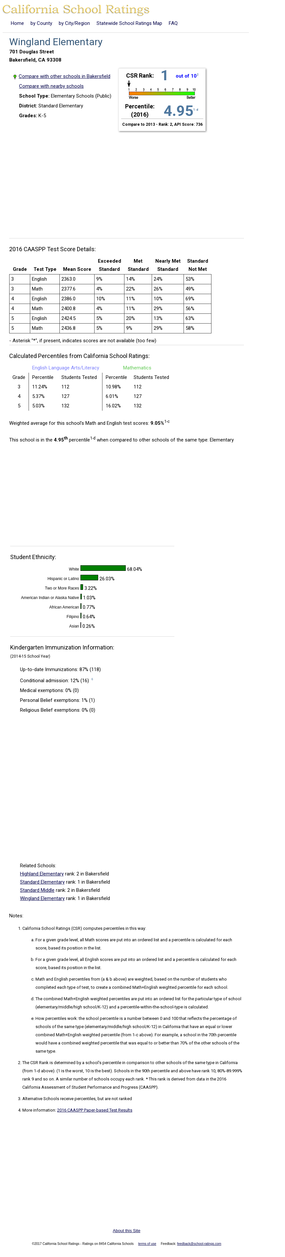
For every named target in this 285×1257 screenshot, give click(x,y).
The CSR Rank (35, 1062)
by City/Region (74, 23)
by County (41, 23)
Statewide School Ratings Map (129, 23)
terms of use (147, 1244)
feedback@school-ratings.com (199, 1244)
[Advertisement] (129, 181)
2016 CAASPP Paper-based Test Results (94, 1110)
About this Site (127, 1230)
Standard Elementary (42, 882)
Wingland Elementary (42, 898)
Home (17, 23)
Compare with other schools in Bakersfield (64, 76)
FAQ (173, 23)
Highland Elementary (42, 874)
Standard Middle (37, 890)
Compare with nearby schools (51, 86)
